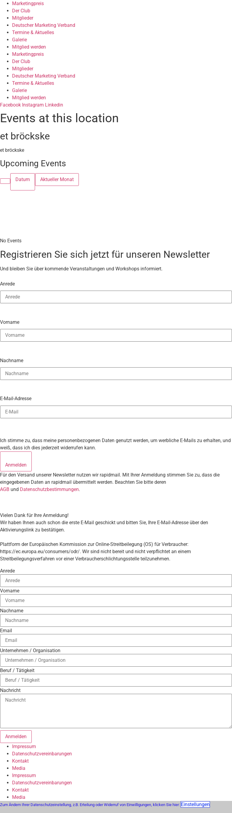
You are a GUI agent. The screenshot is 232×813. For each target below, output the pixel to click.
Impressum (24, 746)
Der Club (21, 11)
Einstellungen (195, 804)
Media (18, 768)
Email (6, 630)
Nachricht (10, 690)
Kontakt (20, 761)
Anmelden (16, 465)
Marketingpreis (28, 3)
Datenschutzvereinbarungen (42, 754)
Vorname (9, 322)
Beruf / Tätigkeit (17, 670)
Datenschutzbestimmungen (49, 489)
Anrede (7, 283)
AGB (4, 489)
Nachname (11, 360)
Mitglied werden (29, 47)
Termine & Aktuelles (33, 32)
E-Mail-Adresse (15, 398)
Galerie (19, 40)
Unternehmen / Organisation (30, 650)
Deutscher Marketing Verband (43, 25)
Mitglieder (22, 18)
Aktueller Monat (57, 179)
